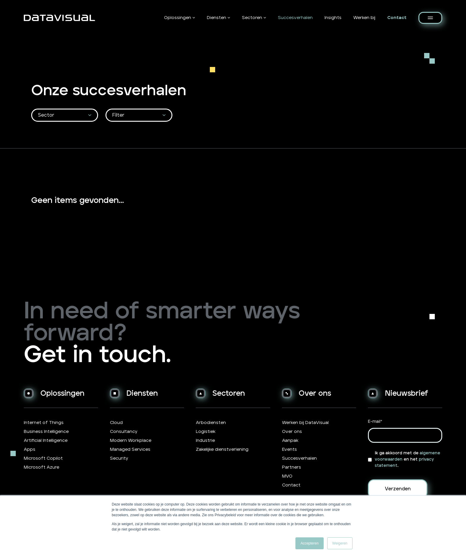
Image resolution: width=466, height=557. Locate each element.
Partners (291, 467)
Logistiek (205, 431)
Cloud (116, 422)
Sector (46, 115)
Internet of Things (44, 422)
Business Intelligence (46, 431)
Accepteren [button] (309, 543)
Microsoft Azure (41, 467)
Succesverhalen (295, 17)
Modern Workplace (130, 440)
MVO (287, 476)
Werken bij (364, 17)
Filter (118, 115)
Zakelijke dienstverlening (222, 449)
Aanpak (290, 440)
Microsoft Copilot (43, 458)
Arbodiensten (211, 422)
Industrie (205, 440)
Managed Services (130, 449)
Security (119, 458)
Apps (29, 449)
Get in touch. (97, 355)
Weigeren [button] (339, 543)
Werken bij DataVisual (305, 422)
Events (289, 449)
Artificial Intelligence (45, 440)
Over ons (292, 431)
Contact (397, 17)
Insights (333, 17)
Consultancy (123, 431)
